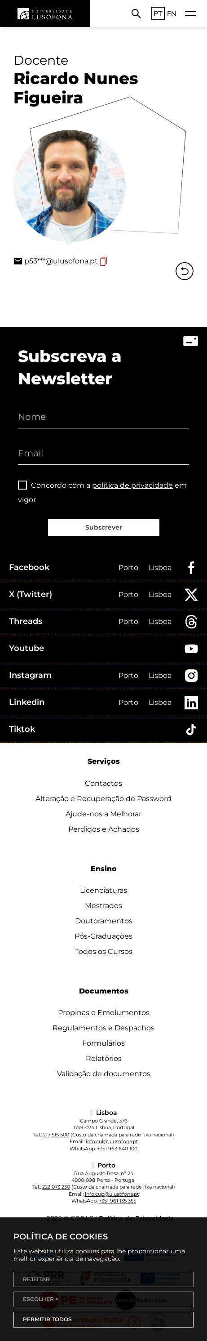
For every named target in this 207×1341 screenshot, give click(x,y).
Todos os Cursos (103, 951)
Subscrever (103, 527)
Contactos (103, 783)
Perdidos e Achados (103, 829)
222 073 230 (56, 1187)
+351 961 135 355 (117, 1201)
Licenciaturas (103, 890)
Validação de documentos (103, 1073)
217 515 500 (56, 1135)
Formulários (103, 1043)
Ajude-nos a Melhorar (103, 814)
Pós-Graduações (103, 936)
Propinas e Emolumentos (104, 1012)
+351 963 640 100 (117, 1148)
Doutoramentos (103, 921)
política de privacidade (132, 485)
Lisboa (160, 567)
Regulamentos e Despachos (103, 1028)
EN (171, 13)
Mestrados (103, 905)
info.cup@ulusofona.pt (112, 1194)
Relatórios (104, 1058)
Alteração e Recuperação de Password (103, 798)
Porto (128, 567)
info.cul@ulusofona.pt (112, 1141)
